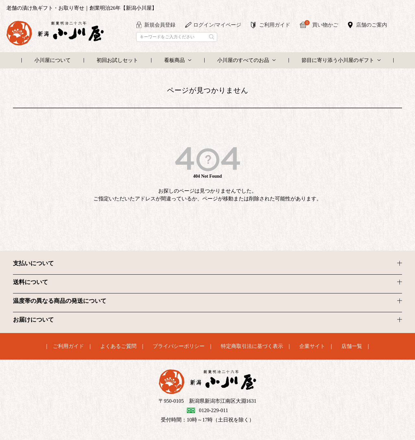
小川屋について (52, 60)
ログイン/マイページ (217, 25)
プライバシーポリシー (179, 346)
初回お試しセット (117, 60)
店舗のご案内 (371, 25)
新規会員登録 (159, 25)
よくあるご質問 (118, 346)
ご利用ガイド (274, 25)
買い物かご (321, 24)
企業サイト (312, 346)
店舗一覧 (351, 346)
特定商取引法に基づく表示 (252, 346)
